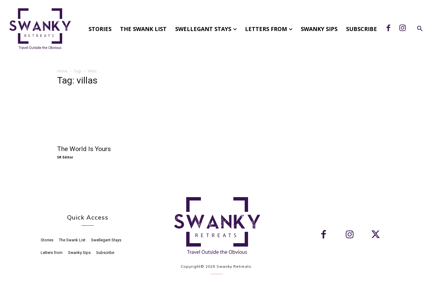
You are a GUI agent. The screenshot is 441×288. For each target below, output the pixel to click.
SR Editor (65, 157)
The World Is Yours (84, 149)
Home (62, 71)
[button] (420, 28)
